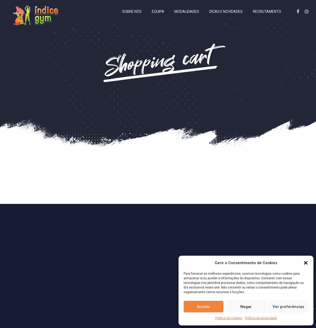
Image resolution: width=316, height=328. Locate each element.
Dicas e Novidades (226, 11)
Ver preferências (288, 306)
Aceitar (203, 306)
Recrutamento (267, 11)
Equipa (158, 11)
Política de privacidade (261, 318)
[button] (305, 262)
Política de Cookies (228, 318)
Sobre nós (132, 11)
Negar (246, 306)
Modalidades (186, 11)
